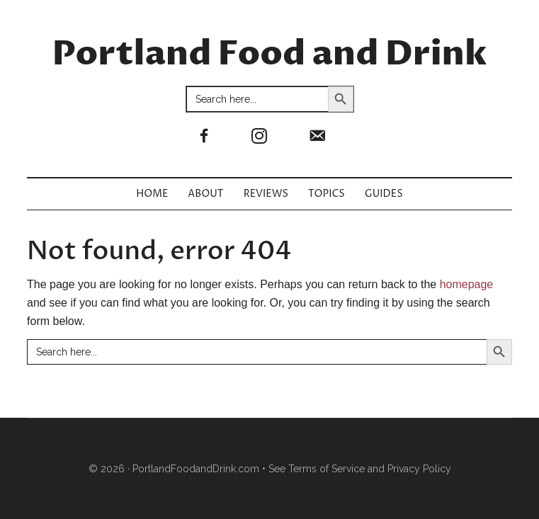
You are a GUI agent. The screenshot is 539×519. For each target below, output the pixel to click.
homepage (467, 284)
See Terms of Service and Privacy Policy (359, 468)
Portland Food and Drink (269, 54)
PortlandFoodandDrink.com (195, 468)
